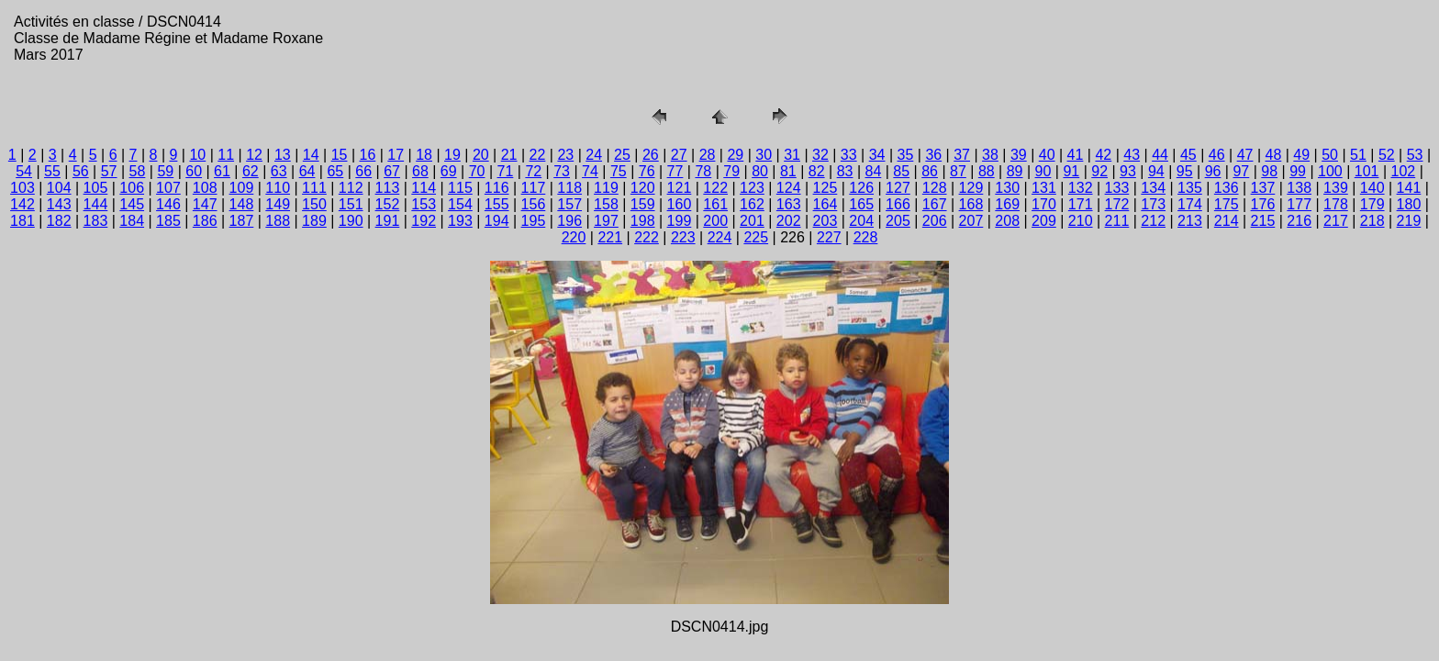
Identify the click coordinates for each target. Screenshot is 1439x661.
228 (865, 237)
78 (703, 171)
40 (1047, 154)
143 (59, 204)
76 (647, 171)
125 (825, 188)
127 (898, 188)
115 (460, 188)
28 (707, 154)
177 (1299, 204)
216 (1299, 221)
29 (735, 154)
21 (509, 154)
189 (314, 221)
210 (1080, 221)
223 (683, 237)
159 (642, 204)
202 (788, 221)
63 (279, 171)
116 (497, 188)
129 (971, 188)
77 (675, 171)
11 (226, 154)
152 (387, 204)
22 (538, 154)
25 (622, 154)
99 (1297, 171)
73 (561, 171)
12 (254, 154)
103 (22, 188)
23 (565, 154)
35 (906, 154)
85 (901, 171)
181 (22, 221)
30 (763, 154)
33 (849, 154)
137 (1263, 188)
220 (574, 237)
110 (277, 188)
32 (820, 154)
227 (829, 237)
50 (1330, 154)
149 (277, 204)
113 (387, 188)
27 (679, 154)
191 (387, 221)
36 (933, 154)
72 (533, 171)
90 (1043, 171)
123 (752, 188)
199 (679, 221)
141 (1409, 188)
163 (788, 204)
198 (642, 221)
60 (193, 171)
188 (277, 221)
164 (825, 204)
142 (22, 204)
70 (477, 171)
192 (423, 221)
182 (59, 221)
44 (1160, 154)
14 (311, 154)
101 (1367, 171)
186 (205, 221)
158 (606, 204)
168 (971, 204)
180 (1409, 204)
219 (1409, 221)
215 (1263, 221)
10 (197, 154)
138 (1299, 188)
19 (452, 154)
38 (990, 154)
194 (497, 221)
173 (1153, 204)
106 (131, 188)
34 (877, 154)
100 (1330, 171)
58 (137, 171)
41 (1075, 154)
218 (1372, 221)
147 (205, 204)
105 (96, 188)
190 (351, 221)
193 (460, 221)
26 (650, 154)
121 (679, 188)
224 (720, 237)
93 (1128, 171)
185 (168, 221)
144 (96, 204)
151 (351, 204)
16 (368, 154)
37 (962, 154)
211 (1117, 221)
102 (1403, 171)
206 (934, 221)
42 (1103, 154)
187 (241, 221)
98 (1269, 171)
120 (642, 188)
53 (1415, 154)
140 (1372, 188)
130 (1007, 188)
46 (1217, 154)
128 (934, 188)
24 (594, 154)
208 (1007, 221)
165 (861, 204)
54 (24, 171)
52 (1386, 154)
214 (1226, 221)
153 (423, 204)
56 (81, 171)
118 (569, 188)
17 (395, 154)
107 (168, 188)
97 (1241, 171)
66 (363, 171)
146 (168, 204)
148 (241, 204)
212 (1153, 221)
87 (958, 171)
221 (609, 237)
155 (497, 204)
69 (449, 171)
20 (481, 154)
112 (351, 188)
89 (1015, 171)
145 (131, 204)
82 (817, 171)
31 (792, 154)
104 (59, 188)
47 (1245, 154)
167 (934, 204)
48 (1274, 154)
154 (460, 204)
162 (752, 204)
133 (1117, 188)
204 (861, 221)
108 (205, 188)
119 (606, 188)
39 (1018, 154)
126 (861, 188)
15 (339, 154)
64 (307, 171)
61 (222, 171)
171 (1080, 204)
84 (873, 171)
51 (1358, 154)
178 (1335, 204)
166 (898, 204)
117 (533, 188)
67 (392, 171)
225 (755, 237)
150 (314, 204)
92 (1099, 171)
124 (788, 188)
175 (1226, 204)
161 (715, 204)
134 (1153, 188)
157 (569, 204)
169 (1007, 204)
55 (52, 171)
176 (1263, 204)
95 (1185, 171)
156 (533, 204)
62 (250, 171)
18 (424, 154)
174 (1189, 204)
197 (606, 221)
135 (1189, 188)
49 (1301, 154)
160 (679, 204)
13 (282, 154)
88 (986, 171)
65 (335, 171)
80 (760, 171)
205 (898, 221)
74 (590, 171)
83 (845, 171)
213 (1189, 221)
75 (618, 171)
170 (1044, 204)
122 (715, 188)
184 (131, 221)
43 (1131, 154)
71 (505, 171)
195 (533, 221)
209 (1044, 221)
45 (1188, 154)
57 (109, 171)
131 (1044, 188)
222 (646, 237)
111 (314, 188)
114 (423, 188)
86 (929, 171)
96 (1213, 171)
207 (971, 221)
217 (1335, 221)
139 (1335, 188)
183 (96, 221)
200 (715, 221)
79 (731, 171)
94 (1156, 171)
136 (1226, 188)
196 (569, 221)
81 (788, 171)
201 (752, 221)
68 (420, 171)
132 (1080, 188)
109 (241, 188)
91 (1071, 171)
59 (165, 171)
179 (1372, 204)
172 (1117, 204)
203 (825, 221)
